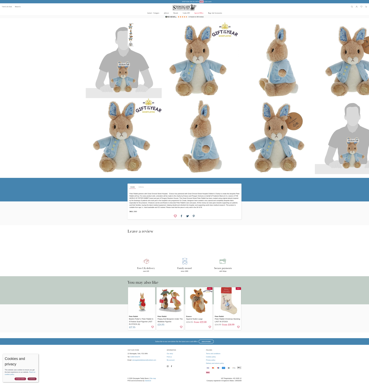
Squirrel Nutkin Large (194, 319)
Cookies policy (211, 357)
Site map (153, 378)
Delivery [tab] (141, 187)
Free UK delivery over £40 (184, 1)
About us (18, 7)
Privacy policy (210, 360)
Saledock (148, 380)
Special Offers (198, 13)
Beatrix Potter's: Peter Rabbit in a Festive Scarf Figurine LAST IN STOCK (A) (141, 321)
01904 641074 (135, 357)
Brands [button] (175, 13)
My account (171, 360)
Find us (169, 357)
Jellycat (166, 13)
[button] (352, 6)
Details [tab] (132, 187)
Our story (170, 353)
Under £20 (186, 13)
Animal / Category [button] (153, 13)
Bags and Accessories (215, 13)
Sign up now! (206, 341)
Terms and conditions (213, 353)
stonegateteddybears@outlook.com (144, 360)
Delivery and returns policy (215, 363)
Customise (32, 378)
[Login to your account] (357, 6)
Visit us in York (7, 7)
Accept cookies (20, 378)
